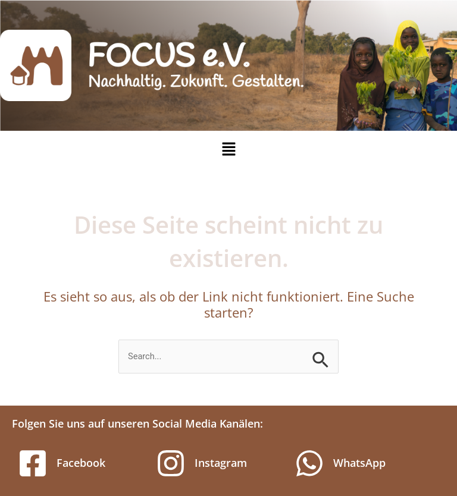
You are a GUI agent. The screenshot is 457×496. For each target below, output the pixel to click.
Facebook (81, 463)
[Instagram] (171, 463)
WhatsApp (359, 463)
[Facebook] (33, 463)
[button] (228, 149)
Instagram (221, 463)
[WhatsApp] (309, 463)
